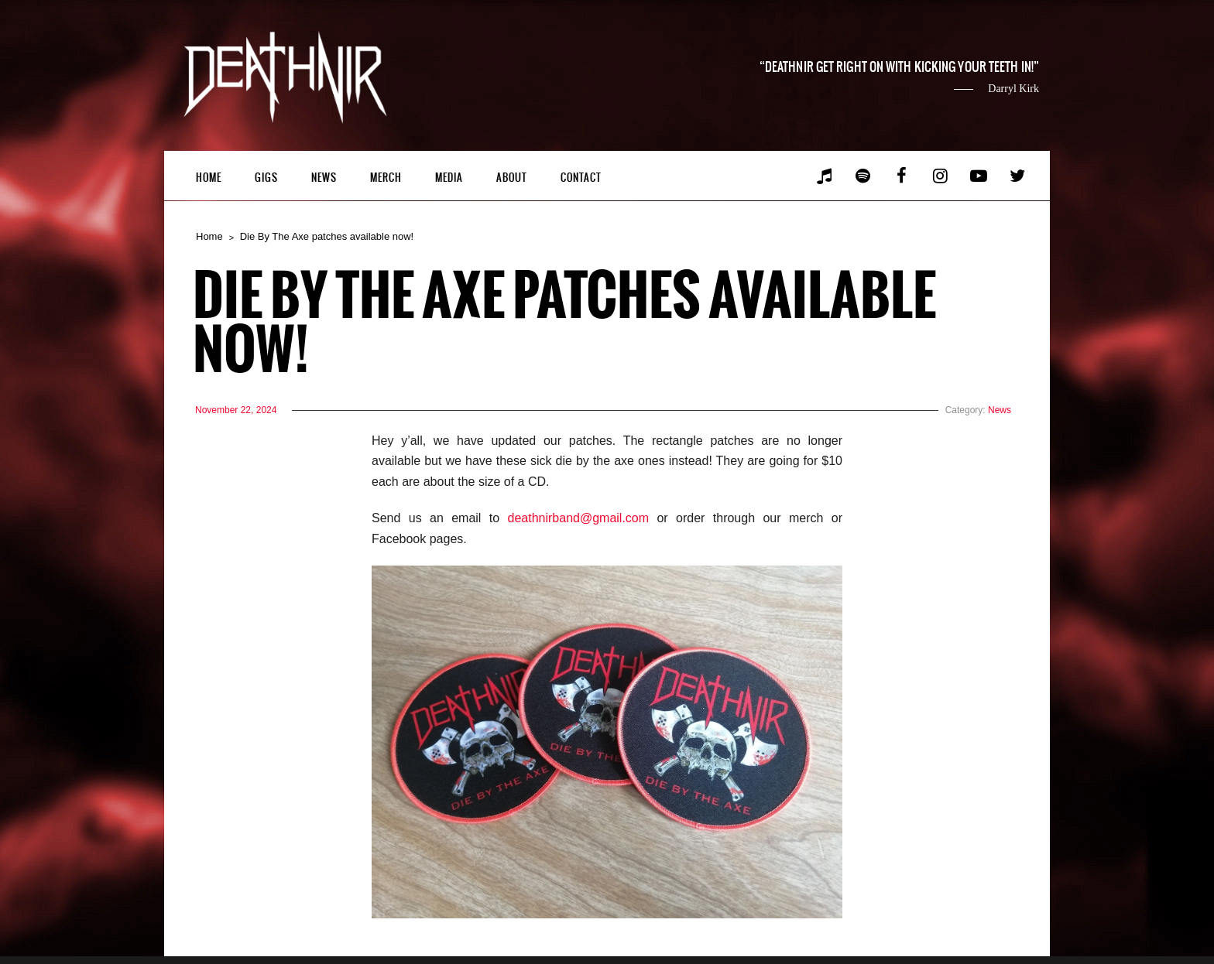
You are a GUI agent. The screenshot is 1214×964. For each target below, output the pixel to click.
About (511, 177)
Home (208, 177)
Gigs (266, 177)
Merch (386, 177)
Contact (581, 177)
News (324, 177)
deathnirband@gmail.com (579, 518)
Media (449, 177)
